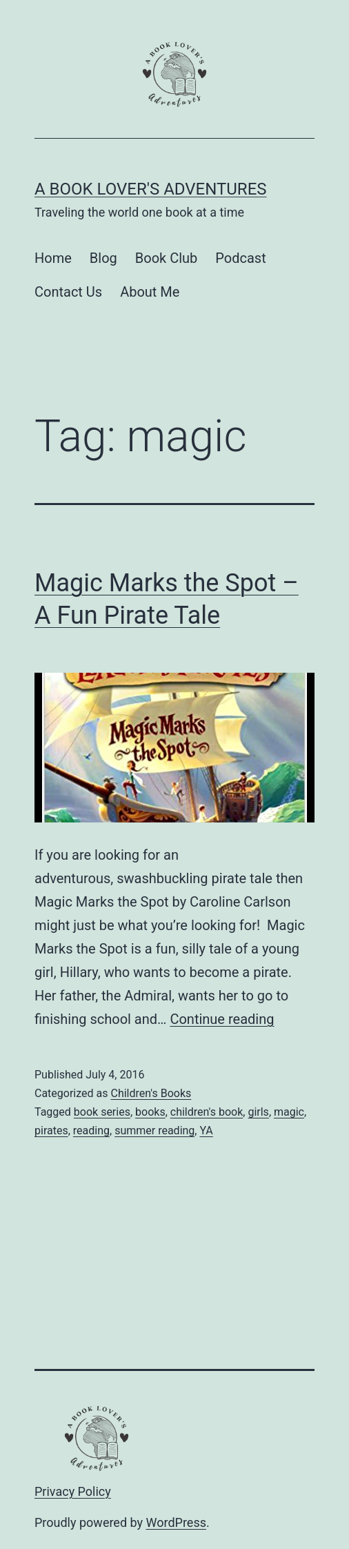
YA (205, 1130)
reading (91, 1130)
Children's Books (150, 1093)
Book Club (166, 258)
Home (53, 258)
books (150, 1111)
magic (289, 1111)
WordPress (176, 1522)
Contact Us (68, 292)
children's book (206, 1111)
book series (102, 1111)
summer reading (154, 1130)
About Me (149, 292)
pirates (51, 1130)
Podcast (240, 258)
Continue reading (222, 1019)
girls (258, 1111)
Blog (103, 258)
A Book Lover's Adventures (150, 189)
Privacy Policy (72, 1491)
